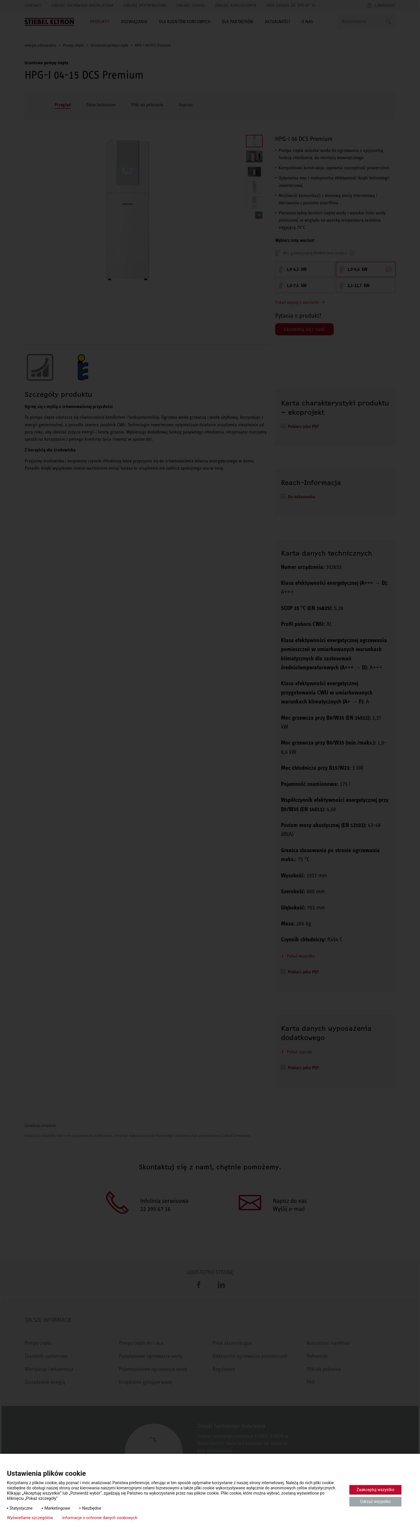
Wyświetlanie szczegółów (30, 1517)
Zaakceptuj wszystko (376, 1489)
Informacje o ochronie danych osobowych (99, 1517)
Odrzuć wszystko (375, 1501)
